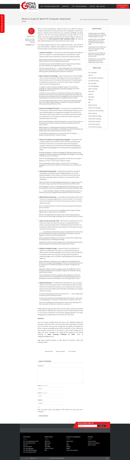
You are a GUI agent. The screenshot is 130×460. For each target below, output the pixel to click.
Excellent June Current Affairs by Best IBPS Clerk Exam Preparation (97, 60)
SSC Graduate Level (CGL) (95, 78)
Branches (103, 6)
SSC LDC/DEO (92, 83)
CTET (73, 6)
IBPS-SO (90, 100)
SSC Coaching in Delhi (29, 452)
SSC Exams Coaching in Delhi (53, 6)
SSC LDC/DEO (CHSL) (29, 443)
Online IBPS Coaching (94, 119)
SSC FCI (90, 75)
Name (42, 385)
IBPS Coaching (32, 41)
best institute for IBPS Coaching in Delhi (62, 39)
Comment (41, 365)
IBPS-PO (90, 94)
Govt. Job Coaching (71, 450)
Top (107, 458)
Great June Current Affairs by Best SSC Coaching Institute (96, 53)
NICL (67, 445)
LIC (67, 443)
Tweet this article (49, 351)
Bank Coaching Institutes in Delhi (61, 334)
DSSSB (68, 446)
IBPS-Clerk (91, 91)
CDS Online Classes (94, 124)
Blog (97, 6)
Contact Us (90, 2)
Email (42, 392)
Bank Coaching (30, 39)
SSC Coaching (92, 72)
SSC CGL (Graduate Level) (30, 441)
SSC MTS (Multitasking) (29, 450)
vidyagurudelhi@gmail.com (46, 336)
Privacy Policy (92, 441)
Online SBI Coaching (94, 121)
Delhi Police (69, 441)
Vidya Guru (33, 458)
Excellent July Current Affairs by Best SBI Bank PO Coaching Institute (97, 35)
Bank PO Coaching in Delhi (71, 340)
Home (62, 2)
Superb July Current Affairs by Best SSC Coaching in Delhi (97, 47)
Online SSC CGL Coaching (95, 110)
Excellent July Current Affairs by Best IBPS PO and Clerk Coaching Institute (96, 41)
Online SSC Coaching (94, 108)
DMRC (68, 448)
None (33, 45)
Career (77, 2)
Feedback (83, 2)
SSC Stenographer (93, 86)
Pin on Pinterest (72, 351)
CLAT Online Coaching (94, 127)
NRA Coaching (92, 113)
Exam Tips (92, 6)
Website (40, 400)
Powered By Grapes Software (56, 458)
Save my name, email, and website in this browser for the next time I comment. (60, 410)
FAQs (73, 2)
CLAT (41, 6)
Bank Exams (66, 6)
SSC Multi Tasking (93, 81)
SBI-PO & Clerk (92, 105)
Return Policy (92, 445)
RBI (89, 102)
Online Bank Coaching (94, 116)
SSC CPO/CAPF (27, 446)
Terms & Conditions (94, 443)
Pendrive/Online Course (122, 6)
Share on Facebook (60, 351)
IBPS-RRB (91, 97)
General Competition (82, 6)
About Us (67, 2)
